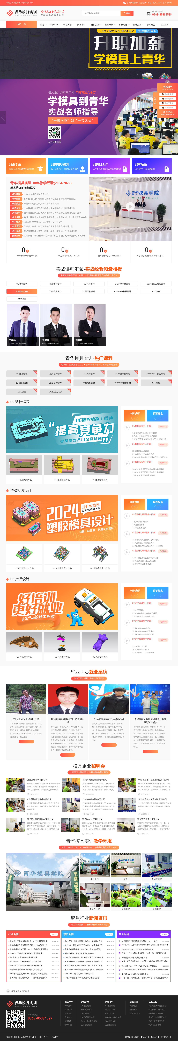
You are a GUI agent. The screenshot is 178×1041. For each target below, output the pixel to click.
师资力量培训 (135, 1013)
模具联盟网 (139, 3)
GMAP (155, 1037)
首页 (42, 25)
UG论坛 (148, 3)
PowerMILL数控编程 (156, 284)
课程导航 (21, 24)
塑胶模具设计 (55, 284)
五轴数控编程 (22, 291)
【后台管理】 (55, 1037)
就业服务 (164, 25)
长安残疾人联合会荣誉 (157, 1006)
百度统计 (166, 1037)
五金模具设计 (55, 291)
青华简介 (54, 25)
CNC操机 (22, 299)
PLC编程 (156, 291)
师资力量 (95, 25)
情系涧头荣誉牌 (155, 1025)
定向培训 (133, 1010)
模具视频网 (167, 3)
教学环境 (68, 1025)
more (54, 934)
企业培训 (109, 25)
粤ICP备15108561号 (132, 1037)
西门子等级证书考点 (157, 1021)
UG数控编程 (21, 284)
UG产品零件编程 (122, 284)
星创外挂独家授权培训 (157, 1017)
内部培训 (133, 1006)
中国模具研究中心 (156, 1013)
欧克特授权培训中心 (157, 1010)
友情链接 (25, 991)
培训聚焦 (151, 25)
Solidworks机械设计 (122, 291)
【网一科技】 (44, 1037)
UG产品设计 (88, 284)
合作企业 (68, 1017)
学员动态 (123, 25)
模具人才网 (157, 3)
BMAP (145, 1037)
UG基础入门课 (55, 392)
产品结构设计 (89, 291)
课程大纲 (67, 25)
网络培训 (81, 25)
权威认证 (137, 25)
